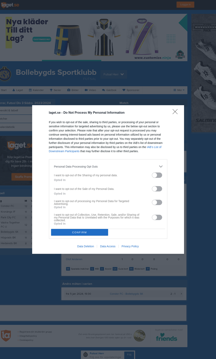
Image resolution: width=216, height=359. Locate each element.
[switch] (157, 175)
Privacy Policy (130, 246)
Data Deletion (85, 246)
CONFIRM (79, 232)
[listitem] (108, 166)
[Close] (176, 113)
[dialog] (108, 179)
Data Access (107, 246)
